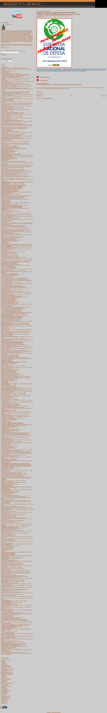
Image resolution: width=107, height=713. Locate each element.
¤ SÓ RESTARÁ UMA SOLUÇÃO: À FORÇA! (9, 582)
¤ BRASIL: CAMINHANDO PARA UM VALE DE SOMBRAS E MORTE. (14, 185)
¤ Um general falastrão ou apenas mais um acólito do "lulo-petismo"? (14, 619)
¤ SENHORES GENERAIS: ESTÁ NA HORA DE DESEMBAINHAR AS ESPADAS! (16, 552)
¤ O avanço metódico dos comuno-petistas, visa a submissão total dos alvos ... (16, 432)
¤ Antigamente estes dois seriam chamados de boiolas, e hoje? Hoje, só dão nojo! (17, 172)
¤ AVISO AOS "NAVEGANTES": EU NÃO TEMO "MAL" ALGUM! (13, 161)
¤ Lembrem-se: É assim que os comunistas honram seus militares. (14, 350)
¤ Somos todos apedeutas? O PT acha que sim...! (10, 577)
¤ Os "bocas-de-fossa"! (5, 469)
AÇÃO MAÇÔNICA (44, 80)
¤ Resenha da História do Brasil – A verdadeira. (10, 545)
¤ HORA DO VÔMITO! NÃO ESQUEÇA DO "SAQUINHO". (11, 317)
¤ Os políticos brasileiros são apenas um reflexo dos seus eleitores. (14, 474)
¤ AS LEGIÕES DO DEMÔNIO (6, 155)
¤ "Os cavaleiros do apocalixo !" (7, 100)
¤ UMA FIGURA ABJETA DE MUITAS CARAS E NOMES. (11, 602)
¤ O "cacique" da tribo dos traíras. (7, 397)
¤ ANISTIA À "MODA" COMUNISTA (7, 152)
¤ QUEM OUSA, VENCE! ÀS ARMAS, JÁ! (8, 529)
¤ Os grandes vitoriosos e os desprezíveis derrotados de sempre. (13, 473)
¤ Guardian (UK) (4, 680)
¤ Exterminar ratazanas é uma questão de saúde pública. (12, 291)
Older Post (104, 95)
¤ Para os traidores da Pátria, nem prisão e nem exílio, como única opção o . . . (16, 500)
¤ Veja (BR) (3, 661)
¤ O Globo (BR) (4, 664)
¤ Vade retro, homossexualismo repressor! (9, 631)
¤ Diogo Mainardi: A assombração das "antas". (10, 256)
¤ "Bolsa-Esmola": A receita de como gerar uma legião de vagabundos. (14, 74)
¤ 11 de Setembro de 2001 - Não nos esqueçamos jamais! (12, 120)
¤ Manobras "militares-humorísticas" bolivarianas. (10, 369)
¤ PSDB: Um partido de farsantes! (7, 493)
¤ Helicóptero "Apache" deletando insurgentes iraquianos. (12, 318)
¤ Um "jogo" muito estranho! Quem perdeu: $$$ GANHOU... (12, 612)
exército (81, 87)
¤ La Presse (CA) (4, 684)
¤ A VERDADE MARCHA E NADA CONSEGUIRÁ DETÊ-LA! (12, 137)
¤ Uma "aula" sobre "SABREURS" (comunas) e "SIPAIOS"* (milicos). (14, 625)
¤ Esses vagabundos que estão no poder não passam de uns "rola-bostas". (15, 279)
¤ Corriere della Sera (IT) (5, 690)
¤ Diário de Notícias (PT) (5, 696)
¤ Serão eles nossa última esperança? (8, 574)
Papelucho (51, 88)
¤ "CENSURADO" (4, 67)
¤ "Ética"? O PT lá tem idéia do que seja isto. (9, 119)
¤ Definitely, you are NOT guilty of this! (8, 252)
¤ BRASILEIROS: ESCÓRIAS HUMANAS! (9, 189)
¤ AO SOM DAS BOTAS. (5, 153)
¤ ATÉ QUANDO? (4, 160)
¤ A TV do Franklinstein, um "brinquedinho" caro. (10, 136)
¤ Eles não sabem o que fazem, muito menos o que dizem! (12, 274)
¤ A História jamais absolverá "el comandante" (10, 131)
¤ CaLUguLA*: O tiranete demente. (7, 210)
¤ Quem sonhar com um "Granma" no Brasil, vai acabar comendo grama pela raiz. (17, 541)
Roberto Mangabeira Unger (60, 88)
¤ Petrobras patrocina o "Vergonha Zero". (9, 505)
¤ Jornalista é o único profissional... (8, 335)
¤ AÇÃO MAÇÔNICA (5, 181)
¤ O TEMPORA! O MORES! (6, 431)
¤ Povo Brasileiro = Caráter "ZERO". (8, 522)
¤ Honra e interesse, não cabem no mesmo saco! (10, 319)
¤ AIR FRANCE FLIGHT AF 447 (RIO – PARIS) (9, 150)
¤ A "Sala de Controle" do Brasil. (7, 130)
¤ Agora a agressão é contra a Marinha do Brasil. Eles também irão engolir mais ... (17, 165)
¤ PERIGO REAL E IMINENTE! (6, 481)
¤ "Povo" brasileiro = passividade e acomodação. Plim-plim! (12, 107)
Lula (87, 87)
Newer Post (39, 95)
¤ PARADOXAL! (4, 478)
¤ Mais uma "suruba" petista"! (7, 366)
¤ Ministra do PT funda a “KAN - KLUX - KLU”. (10, 378)
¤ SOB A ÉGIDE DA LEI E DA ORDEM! (8, 553)
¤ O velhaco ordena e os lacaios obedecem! (9, 456)
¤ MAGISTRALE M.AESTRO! (6, 360)
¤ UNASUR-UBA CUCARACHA (7, 609)
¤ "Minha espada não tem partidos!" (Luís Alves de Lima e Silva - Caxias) (15, 92)
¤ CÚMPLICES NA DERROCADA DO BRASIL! (9, 240)
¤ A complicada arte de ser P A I (7, 140)
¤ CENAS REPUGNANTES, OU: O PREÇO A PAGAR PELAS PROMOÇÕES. (15, 202)
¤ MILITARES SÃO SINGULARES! (7, 361)
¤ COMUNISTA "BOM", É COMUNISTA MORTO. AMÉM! (11, 207)
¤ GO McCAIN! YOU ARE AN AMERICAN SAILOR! (10, 311)
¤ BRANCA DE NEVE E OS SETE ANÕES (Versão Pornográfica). (13, 184)
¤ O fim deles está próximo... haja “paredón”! (9, 444)
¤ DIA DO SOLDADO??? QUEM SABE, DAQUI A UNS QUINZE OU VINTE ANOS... (16, 244)
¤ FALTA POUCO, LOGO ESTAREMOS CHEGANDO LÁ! (11, 296)
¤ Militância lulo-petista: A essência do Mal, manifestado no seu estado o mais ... (16, 377)
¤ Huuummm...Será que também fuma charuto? (10, 320)
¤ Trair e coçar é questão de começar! (8, 595)
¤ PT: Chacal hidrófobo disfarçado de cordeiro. (10, 495)
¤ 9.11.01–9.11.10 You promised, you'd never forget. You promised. (14, 128)
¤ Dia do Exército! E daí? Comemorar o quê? (9, 255)
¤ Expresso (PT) (4, 695)
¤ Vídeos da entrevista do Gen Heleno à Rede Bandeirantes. (12, 641)
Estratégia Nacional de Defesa (74, 87)
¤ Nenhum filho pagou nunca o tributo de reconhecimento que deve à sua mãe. (16, 388)
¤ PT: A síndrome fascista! (6, 494)
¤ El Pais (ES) (3, 694)
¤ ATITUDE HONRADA (5, 159)
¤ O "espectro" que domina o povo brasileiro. (9, 399)
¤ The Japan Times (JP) (5, 697)
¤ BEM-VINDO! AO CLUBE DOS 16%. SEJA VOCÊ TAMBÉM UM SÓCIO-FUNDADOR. (17, 182)
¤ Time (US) (3, 675)
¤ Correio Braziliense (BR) (6, 667)
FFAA (85, 87)
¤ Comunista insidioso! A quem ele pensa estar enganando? (12, 230)
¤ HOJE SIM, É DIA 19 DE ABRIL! (7, 315)
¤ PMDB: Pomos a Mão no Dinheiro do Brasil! (10, 484)
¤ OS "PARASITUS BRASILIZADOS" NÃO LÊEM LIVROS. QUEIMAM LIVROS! (15, 464)
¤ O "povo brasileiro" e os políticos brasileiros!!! (10, 403)
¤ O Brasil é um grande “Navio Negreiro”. (9, 419)
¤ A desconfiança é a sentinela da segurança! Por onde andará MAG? (14, 143)
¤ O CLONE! (3, 420)
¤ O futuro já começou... (5, 445)
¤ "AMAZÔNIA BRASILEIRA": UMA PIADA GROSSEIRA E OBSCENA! (14, 68)
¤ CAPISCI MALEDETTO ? (6, 201)
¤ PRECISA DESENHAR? (6, 488)
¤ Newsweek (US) (4, 676)
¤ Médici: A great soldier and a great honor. (9, 381)
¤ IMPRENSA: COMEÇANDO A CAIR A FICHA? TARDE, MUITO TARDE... (14, 323)
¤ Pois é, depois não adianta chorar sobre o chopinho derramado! (13, 514)
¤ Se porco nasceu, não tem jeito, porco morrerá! (10, 564)
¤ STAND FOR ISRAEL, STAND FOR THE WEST (10, 558)
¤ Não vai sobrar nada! (5, 394)
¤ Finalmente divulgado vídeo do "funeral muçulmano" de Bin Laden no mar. (16, 306)
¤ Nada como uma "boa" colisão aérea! (8, 386)
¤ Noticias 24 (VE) (4, 701)
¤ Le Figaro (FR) (4, 689)
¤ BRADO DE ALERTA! (5, 183)
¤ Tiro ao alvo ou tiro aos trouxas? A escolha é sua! (11, 591)
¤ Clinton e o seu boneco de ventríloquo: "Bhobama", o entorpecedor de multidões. (17, 222)
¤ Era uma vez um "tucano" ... (6, 277)
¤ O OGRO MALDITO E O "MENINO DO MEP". (9, 427)
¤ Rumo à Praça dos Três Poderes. (7, 547)
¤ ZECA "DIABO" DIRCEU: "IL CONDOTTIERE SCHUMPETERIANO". (14, 646)
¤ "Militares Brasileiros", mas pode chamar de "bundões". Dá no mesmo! (15, 91)
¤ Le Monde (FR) (4, 688)
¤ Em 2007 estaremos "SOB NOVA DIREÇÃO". (10, 275)
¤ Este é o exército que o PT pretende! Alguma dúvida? (11, 285)
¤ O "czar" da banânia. (5, 398)
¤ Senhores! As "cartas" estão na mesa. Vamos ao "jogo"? (12, 568)
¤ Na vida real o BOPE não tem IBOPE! (8, 385)
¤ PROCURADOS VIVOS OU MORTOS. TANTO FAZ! (11, 491)
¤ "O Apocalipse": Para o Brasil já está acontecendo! (11, 93)
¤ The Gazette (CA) (4, 685)
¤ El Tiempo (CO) (4, 703)
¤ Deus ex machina (4, 254)
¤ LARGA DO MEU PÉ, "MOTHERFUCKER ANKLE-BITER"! (12, 342)
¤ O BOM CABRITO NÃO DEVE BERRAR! (9, 410)
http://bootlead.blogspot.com (43, 83)
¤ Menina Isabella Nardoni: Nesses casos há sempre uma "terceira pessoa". (15, 376)
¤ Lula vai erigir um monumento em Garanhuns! (10, 355)
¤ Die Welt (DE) (4, 692)
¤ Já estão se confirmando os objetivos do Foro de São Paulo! (13, 338)
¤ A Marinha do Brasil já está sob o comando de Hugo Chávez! (13, 134)
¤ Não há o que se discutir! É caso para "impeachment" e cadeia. (13, 392)
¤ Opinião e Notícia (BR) (5, 660)
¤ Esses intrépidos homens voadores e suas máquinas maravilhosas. (14, 278)
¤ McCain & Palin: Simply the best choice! (9, 375)
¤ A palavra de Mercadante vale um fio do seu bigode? (11, 147)
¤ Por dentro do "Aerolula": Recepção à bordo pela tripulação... (13, 517)
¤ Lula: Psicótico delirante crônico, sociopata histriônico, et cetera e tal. (15, 357)
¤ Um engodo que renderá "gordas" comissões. (10, 618)
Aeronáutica (65, 87)
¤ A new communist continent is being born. (9, 146)
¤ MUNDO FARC (4, 364)
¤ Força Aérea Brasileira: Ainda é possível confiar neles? (12, 309)
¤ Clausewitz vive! (4, 221)
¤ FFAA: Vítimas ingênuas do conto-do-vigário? (10, 301)
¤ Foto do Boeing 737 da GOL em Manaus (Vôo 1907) (11, 310)
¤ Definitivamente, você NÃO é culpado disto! (10, 253)
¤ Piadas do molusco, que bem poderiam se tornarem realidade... (13, 506)
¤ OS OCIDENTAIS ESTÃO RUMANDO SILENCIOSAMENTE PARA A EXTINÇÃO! (16, 466)
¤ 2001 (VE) (3, 702)
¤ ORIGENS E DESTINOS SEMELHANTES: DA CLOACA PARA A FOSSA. (15, 463)
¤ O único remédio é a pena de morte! (8, 458)
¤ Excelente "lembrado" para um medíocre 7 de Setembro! (12, 289)
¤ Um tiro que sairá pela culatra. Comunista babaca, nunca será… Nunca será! (16, 624)
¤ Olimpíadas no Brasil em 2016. (7, 468)
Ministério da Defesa (100, 87)
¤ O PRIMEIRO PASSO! (5, 428)
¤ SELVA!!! (3, 551)
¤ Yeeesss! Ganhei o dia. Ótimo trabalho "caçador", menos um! (13, 644)
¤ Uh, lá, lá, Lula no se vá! (6, 610)
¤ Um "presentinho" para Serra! (7, 615)
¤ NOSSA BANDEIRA (5, 382)
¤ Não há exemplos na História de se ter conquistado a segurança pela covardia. (16, 390)
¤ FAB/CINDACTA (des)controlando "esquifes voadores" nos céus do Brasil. (15, 294)
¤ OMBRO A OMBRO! (5, 462)
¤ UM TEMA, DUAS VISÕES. (6, 601)
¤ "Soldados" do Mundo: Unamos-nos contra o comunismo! (12, 112)
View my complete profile (6, 47)
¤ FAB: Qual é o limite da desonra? (7, 295)
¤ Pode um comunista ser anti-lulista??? (9, 511)
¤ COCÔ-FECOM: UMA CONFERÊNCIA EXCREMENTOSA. (12, 206)
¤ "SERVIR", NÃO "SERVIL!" (6, 108)
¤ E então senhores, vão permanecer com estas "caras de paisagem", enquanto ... (17, 260)
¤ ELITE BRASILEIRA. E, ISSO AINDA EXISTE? (10, 262)
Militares (93, 87)
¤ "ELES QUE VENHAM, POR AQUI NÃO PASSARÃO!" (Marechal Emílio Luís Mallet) (17, 81)
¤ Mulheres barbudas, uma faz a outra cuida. (9, 379)
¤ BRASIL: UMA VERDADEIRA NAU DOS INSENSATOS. (11, 187)
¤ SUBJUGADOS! (4, 559)
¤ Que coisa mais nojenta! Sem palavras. (9, 534)
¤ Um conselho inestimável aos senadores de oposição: (12, 617)
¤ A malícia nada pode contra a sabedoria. (9, 145)
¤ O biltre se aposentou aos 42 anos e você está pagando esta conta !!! (14, 433)
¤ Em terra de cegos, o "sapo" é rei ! (8, 276)
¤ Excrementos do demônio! (6, 290)
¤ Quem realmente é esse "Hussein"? (8, 540)
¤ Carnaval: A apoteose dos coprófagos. (8, 215)
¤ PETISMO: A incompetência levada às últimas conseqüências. (13, 482)
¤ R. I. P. (2, 542)
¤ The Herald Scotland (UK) (6, 679)
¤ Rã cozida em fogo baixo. (6, 548)
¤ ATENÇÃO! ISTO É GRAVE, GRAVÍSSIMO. (9, 158)
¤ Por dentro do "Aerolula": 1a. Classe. (8, 515)
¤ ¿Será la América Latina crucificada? (8, 647)
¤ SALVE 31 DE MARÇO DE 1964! (7, 549)
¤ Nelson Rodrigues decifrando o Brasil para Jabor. (11, 387)
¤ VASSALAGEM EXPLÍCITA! (6, 628)
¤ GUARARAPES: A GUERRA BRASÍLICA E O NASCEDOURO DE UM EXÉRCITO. (16, 312)
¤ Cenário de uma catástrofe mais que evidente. (10, 218)
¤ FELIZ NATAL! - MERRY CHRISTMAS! (8, 299)
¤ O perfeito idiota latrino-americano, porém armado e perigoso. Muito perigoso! (16, 451)
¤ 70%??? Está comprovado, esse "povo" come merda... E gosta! (13, 127)
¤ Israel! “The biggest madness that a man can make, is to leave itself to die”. (16, 332)
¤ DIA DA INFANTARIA (5, 242)
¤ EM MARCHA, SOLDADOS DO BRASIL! (9, 263)
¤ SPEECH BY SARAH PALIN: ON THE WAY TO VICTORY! (12, 557)
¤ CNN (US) (3, 677)
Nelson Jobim (39, 88)
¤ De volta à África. (4, 250)
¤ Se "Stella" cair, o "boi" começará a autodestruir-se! (11, 562)
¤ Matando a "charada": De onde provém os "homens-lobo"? (12, 374)
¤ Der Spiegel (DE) (4, 691)
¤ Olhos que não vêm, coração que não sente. (10, 467)
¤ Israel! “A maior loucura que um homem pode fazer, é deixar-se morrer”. (15, 331)
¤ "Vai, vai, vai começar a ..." (6, 116)
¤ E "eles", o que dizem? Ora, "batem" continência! (11, 258)
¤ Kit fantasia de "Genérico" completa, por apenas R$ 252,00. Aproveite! (15, 341)
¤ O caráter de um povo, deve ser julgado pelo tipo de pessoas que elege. (15, 434)
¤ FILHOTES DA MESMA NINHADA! (7, 302)
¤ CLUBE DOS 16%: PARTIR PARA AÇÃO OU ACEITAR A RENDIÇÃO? (14, 205)
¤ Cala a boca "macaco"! (5, 211)
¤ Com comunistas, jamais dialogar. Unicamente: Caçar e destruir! (14, 225)
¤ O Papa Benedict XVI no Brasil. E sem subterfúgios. (11, 429)
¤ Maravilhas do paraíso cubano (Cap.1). (8, 370)
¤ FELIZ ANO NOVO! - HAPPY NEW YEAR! (9, 297)
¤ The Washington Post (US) (6, 672)
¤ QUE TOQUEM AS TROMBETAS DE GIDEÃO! (10, 527)
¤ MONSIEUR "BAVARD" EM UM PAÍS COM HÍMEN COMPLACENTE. (14, 362)
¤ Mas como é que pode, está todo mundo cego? (10, 373)
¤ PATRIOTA (3, 479)
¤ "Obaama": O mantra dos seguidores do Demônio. (11, 97)
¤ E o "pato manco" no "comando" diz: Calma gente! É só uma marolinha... (15, 261)
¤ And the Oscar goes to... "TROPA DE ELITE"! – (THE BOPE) (12, 169)
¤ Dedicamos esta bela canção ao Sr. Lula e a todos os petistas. (13, 251)
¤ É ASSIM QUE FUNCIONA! (6, 651)
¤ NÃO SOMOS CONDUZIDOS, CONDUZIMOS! (10, 389)
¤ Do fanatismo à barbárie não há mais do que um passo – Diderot (14, 257)
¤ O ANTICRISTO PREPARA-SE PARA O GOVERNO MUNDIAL (13, 407)
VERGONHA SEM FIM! (44, 77)
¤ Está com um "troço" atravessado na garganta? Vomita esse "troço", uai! (15, 287)
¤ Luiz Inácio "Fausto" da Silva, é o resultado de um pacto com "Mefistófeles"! (16, 351)
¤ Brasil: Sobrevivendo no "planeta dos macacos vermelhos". (13, 197)
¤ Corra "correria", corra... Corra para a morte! (10, 238)
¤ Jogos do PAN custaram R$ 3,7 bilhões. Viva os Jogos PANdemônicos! (15, 334)
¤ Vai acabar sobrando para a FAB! (7, 632)
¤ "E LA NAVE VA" (4, 80)
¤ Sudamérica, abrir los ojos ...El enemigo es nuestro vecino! (12, 580)
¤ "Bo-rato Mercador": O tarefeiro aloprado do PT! (10, 73)
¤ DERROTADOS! (4, 241)
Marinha (90, 87)
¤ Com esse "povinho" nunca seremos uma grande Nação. (12, 226)
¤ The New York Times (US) (6, 671)
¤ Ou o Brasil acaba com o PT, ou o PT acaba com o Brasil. (12, 476)
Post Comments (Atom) (48, 98)
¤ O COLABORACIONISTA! (6, 421)
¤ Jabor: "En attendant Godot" (7, 333)
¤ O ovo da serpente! (5, 448)
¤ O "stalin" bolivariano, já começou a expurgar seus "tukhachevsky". (14, 405)
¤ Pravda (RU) (3, 698)
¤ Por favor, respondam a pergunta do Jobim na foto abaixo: (12, 520)
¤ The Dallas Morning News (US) (7, 669)
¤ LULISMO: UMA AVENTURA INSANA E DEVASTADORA (12, 343)
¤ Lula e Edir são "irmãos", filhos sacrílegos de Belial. (11, 352)
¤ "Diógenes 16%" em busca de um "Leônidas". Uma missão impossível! (15, 79)
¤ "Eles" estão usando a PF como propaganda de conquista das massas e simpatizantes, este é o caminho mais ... (15, 85)
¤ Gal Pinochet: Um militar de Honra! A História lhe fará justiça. (13, 313)
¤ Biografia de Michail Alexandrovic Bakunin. (9, 191)
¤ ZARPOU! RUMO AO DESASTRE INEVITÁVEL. (10, 645)
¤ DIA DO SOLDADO (5, 243)
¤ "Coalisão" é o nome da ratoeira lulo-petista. (10, 77)
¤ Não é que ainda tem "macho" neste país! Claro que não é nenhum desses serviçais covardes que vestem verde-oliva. (15, 396)
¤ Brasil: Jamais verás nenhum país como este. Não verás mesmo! (14, 196)
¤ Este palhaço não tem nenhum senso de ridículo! (11, 282)
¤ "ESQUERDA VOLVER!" (6, 82)
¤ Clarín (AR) (3, 700)
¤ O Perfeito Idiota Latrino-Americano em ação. (10, 430)
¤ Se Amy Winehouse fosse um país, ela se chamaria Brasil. (12, 563)
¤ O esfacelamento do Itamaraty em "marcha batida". (11, 441)
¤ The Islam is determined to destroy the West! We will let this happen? (14, 589)
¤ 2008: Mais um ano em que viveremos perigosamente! (11, 124)
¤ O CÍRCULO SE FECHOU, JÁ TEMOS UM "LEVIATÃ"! (11, 422)
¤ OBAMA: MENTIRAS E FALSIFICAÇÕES (9, 459)
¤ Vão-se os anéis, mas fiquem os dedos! (9, 640)
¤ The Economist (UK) (5, 678)
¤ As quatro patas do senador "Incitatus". (9, 174)
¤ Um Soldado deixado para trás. (7, 616)
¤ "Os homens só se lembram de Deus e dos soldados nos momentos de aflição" (16, 103)
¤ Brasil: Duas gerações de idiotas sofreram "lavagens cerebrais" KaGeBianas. (16, 195)
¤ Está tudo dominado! (5, 288)
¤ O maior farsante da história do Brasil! (8, 446)
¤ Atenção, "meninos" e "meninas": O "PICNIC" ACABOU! (12, 178)
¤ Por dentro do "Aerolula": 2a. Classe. (8, 516)
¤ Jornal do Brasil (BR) (5, 665)
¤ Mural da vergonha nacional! (7, 380)
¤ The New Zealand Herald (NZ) (7, 683)
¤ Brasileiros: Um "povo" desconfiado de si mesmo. (11, 198)
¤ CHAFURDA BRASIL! (5, 203)
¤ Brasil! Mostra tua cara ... (6, 194)
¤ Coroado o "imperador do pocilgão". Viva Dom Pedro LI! (12, 237)
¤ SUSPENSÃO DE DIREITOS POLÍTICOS (9, 560)
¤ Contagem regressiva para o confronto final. (10, 233)
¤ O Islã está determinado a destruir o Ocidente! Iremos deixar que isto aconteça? (17, 424)
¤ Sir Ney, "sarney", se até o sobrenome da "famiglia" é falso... (13, 575)
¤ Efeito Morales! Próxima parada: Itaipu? (9, 267)
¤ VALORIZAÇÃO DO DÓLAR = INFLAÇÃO (9, 627)
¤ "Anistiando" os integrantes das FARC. (9, 70)
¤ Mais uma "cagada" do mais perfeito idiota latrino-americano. (13, 365)
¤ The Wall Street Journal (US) (7, 674)
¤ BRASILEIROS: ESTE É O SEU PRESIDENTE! (10, 190)
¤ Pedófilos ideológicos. (5, 503)
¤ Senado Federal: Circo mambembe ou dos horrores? (11, 567)
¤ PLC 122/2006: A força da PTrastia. (8, 483)
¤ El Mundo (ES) (4, 693)
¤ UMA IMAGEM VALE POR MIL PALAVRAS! (9, 604)
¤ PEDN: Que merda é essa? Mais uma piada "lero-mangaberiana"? (14, 480)
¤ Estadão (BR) (4, 663)
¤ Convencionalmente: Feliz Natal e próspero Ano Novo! (12, 236)
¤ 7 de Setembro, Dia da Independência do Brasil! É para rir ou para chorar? (15, 126)
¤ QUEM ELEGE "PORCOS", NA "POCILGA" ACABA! (11, 528)
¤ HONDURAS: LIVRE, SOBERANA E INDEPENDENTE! (11, 316)
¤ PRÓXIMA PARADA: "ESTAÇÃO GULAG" (9, 492)
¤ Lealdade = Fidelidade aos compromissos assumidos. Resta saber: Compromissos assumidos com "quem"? (14, 345)
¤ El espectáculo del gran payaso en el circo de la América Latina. (13, 270)
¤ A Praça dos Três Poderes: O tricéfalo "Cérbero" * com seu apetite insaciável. (16, 135)
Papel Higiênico (45, 88)
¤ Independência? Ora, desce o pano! (8, 327)
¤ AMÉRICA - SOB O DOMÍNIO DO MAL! (8, 151)
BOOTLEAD (9, 24)
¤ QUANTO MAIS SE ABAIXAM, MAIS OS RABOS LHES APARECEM (14, 526)
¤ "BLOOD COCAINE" (5, 72)
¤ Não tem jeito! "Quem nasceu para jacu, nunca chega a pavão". (13, 393)
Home (71, 95)
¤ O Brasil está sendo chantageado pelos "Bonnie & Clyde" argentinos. (14, 415)
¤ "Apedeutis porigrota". (5, 71)
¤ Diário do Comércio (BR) (6, 666)
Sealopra (67, 88)
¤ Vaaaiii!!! (3, 630)
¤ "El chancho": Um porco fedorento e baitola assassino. (12, 83)
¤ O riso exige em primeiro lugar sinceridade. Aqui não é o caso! (13, 455)
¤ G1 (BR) (3, 668)
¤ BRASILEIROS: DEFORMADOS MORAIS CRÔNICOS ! (11, 188)
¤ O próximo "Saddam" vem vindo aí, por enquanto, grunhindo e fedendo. (15, 452)
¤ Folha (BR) (3, 662)
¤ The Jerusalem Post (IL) (6, 686)
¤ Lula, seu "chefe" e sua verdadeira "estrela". (10, 356)
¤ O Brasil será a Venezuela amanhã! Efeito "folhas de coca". (12, 418)
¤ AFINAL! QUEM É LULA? (6, 149)
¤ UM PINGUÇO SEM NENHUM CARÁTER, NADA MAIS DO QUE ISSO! (14, 600)
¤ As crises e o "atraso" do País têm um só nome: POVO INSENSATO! (14, 173)
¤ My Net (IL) (3, 687)
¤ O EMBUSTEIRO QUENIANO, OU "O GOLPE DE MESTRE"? (12, 423)
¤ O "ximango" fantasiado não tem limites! (9, 406)
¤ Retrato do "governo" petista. (7, 546)
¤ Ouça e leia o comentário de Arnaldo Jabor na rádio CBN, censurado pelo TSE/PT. (17, 477)
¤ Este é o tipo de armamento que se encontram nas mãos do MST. (14, 286)
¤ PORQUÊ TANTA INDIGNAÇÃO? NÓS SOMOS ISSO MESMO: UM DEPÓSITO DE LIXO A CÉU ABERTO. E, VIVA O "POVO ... (16, 487)
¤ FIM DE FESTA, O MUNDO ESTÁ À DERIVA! (9, 303)
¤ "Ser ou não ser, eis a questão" (7, 111)
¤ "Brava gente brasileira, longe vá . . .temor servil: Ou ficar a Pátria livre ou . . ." (16, 75)
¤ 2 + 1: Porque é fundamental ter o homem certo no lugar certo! (13, 123)
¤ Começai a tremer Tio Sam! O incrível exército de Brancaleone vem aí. (15, 229)
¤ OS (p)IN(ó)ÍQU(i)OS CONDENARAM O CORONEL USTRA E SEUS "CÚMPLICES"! (17, 465)
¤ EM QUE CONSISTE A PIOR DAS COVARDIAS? (10, 264)
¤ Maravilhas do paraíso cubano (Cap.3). (8, 372)
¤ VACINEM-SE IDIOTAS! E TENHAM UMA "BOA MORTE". (12, 626)
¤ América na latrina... (5, 168)
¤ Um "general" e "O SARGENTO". (7, 611)
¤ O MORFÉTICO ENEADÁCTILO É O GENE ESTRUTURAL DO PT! (13, 425)
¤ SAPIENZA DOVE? (5, 550)
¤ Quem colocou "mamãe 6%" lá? (7, 535)
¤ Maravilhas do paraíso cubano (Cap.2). (8, 371)
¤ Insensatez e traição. (5, 328)
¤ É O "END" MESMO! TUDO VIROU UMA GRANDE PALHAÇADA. (13, 652)
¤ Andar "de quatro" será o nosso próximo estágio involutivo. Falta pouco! (15, 170)
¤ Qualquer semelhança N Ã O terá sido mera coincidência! (12, 530)
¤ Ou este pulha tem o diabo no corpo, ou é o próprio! (11, 475)
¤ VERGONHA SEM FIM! (5, 629)
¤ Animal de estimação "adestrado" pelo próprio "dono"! (12, 171)
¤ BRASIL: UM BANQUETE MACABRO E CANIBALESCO (12, 186)
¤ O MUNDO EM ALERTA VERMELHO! (8, 426)
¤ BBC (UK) (3, 681)
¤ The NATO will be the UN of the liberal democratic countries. (13, 590)
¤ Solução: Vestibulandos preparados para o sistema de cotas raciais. (14, 576)
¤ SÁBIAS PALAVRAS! (5, 581)
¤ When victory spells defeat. (6, 642)
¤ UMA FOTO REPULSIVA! (6, 603)
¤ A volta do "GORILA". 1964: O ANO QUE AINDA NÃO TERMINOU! (14, 148)
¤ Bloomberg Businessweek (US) (7, 673)
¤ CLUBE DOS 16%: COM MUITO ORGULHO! (9, 204)
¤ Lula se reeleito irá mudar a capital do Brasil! (10, 354)
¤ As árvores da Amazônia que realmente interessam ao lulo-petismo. (14, 175)
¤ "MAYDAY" (3, 90)
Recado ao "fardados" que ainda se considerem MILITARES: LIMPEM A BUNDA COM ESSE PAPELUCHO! (59, 84)
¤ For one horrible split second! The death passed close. (12, 307)
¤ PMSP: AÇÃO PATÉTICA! (6, 485)
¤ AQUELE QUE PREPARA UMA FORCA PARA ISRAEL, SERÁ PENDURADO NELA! (17, 154)
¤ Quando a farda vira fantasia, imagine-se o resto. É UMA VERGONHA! (14, 533)
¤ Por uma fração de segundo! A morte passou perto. (11, 521)
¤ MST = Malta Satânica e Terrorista (8, 363)
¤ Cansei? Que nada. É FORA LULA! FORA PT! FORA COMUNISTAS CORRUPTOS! (17, 214)
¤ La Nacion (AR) (4, 699)
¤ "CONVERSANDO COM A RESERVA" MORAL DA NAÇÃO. (12, 76)
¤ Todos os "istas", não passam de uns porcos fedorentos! (12, 594)
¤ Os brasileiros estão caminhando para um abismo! (11, 472)
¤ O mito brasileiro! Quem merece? (7, 447)
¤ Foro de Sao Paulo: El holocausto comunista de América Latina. (13, 308)
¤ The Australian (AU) (5, 682)
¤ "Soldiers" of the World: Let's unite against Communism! (12, 113)
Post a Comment (40, 93)
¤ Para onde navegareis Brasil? (7, 499)
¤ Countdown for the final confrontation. (8, 239)
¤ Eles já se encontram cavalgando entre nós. (10, 273)
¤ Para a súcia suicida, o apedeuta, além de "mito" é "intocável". (13, 496)
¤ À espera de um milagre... (6, 648)
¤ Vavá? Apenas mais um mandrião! (8, 635)
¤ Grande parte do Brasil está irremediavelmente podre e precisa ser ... (14, 314)
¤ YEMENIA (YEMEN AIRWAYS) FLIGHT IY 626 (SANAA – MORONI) (13, 643)
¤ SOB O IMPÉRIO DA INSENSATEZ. (8, 554)
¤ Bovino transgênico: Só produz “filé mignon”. (10, 193)
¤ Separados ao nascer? (5, 569)
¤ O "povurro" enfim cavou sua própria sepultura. (10, 404)
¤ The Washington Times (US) (6, 670)
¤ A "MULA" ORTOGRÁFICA (6, 129)
